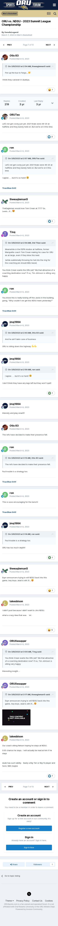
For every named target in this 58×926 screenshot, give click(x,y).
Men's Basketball (24, 35)
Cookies (49, 900)
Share (13, 864)
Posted (19, 59)
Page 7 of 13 (28, 45)
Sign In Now (29, 847)
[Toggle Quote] (6, 66)
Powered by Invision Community (29, 909)
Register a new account (29, 828)
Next (48, 45)
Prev (9, 45)
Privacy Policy (22, 900)
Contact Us (37, 900)
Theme (9, 900)
